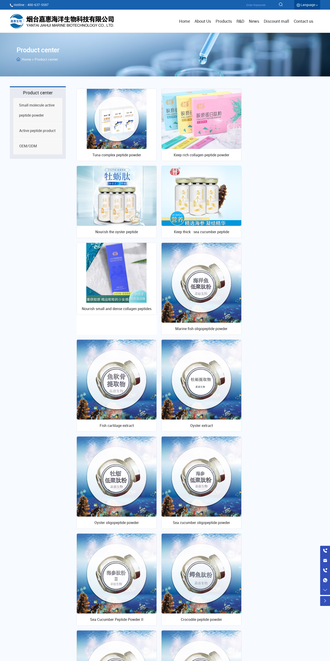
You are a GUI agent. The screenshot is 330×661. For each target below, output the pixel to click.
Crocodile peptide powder (279, 434)
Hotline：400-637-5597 (31, 5)
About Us (185, 594)
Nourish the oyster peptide (279, 152)
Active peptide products (141, 610)
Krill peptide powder (115, 528)
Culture (182, 610)
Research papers (232, 618)
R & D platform (230, 603)
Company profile (189, 603)
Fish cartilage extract (115, 340)
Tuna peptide (279, 528)
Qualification (186, 618)
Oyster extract (197, 340)
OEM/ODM (130, 618)
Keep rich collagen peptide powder (197, 152)
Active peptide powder (139, 603)
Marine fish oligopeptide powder (279, 246)
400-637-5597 (49, 615)
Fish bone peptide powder (197, 528)
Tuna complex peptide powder (115, 152)
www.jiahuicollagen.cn (41, 623)
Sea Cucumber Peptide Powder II (197, 434)
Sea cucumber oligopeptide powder (115, 434)
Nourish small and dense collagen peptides (197, 227)
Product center (137, 594)
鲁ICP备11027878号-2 (165, 649)
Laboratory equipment (236, 610)
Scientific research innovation (249, 594)
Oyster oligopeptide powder (279, 340)
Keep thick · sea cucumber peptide (115, 227)
